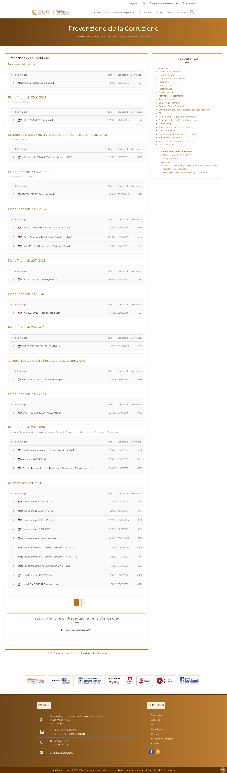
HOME (80, 36)
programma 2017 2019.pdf (32, 459)
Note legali (157, 729)
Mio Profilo (188, 3)
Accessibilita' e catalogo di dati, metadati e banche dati (189, 165)
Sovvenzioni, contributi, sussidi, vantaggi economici (185, 109)
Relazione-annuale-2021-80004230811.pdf (39, 538)
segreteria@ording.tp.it (61, 752)
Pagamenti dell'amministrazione (175, 127)
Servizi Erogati (166, 123)
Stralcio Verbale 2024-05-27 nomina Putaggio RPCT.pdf (47, 157)
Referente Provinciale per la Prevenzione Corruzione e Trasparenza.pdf (54, 468)
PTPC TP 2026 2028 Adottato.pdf (35, 120)
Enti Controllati (166, 92)
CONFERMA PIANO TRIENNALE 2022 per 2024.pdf (44, 246)
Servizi (169, 12)
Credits (171, 770)
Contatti (181, 12)
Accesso (165, 148)
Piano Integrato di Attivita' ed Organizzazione (184, 172)
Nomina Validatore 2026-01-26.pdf (36, 83)
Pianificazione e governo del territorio (178, 134)
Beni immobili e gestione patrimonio (177, 116)
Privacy (155, 734)
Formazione (144, 12)
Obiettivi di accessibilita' (175, 169)
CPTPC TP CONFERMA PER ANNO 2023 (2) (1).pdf (44, 227)
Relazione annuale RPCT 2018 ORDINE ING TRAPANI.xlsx (47, 556)
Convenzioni (158, 743)
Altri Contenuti (109, 36)
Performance (165, 89)
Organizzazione (166, 75)
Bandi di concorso (168, 85)
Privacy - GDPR (169, 158)
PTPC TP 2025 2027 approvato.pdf (36, 194)
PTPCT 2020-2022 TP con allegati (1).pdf (39, 313)
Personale (164, 82)
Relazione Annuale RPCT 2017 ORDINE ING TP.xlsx (44, 566)
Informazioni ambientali (171, 137)
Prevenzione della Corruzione (176, 151)
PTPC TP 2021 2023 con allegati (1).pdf (38, 279)
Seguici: (133, 3)
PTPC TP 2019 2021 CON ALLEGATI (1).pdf (39, 346)
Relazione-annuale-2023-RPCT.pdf (36, 520)
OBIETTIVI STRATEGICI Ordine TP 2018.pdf (40, 379)
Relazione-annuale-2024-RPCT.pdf (36, 511)
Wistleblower (167, 162)
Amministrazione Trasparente (119, 12)
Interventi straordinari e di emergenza (178, 141)
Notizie (158, 12)
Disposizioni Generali (169, 71)
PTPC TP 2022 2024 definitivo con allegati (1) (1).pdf (45, 237)
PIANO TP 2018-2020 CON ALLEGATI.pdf (39, 413)
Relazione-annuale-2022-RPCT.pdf (36, 529)
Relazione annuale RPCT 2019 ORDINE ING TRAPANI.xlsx (47, 547)
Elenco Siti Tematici (162, 738)
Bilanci (162, 113)
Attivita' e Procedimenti (171, 96)
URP (153, 724)
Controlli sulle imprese (170, 103)
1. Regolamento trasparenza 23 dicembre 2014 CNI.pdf (46, 450)
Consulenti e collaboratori (172, 78)
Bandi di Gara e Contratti (171, 106)
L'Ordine (95, 12)
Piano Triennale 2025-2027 (77, 630)
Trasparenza (93, 36)
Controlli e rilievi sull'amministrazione (178, 120)
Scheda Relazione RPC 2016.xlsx (35, 575)
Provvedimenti (166, 99)
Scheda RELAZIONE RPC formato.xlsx (38, 584)
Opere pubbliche (167, 130)
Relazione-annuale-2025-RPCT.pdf (36, 501)
